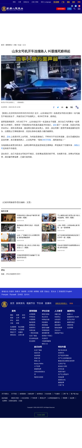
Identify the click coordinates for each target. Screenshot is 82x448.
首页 (2, 45)
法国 (41, 291)
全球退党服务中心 (54, 398)
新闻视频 (33, 311)
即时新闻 (13, 329)
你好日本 (37, 353)
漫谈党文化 (62, 380)
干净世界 (34, 398)
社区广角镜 (33, 336)
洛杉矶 (23, 291)
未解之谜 (58, 314)
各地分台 (26, 2)
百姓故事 (61, 377)
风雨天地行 (62, 371)
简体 (37, 2)
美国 (11, 318)
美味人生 (37, 361)
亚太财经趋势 (33, 338)
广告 (63, 2)
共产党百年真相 (63, 355)
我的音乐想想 (38, 377)
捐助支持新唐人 (61, 303)
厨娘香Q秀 (37, 369)
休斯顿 (36, 291)
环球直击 (32, 317)
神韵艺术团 (15, 398)
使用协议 (40, 394)
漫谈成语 (58, 325)
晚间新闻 (32, 322)
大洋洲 (30, 291)
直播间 (48, 303)
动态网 (72, 398)
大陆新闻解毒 (46, 341)
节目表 (40, 303)
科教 (17, 323)
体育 (23, 318)
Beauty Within (38, 363)
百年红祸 (61, 369)
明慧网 (65, 398)
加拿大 (17, 291)
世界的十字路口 (47, 336)
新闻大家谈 (45, 314)
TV (70, 9)
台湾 (17, 318)
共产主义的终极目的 (65, 358)
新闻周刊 (32, 327)
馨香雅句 (58, 322)
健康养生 (71, 311)
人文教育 (58, 311)
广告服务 (57, 394)
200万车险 (46, 140)
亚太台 (53, 291)
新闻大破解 (45, 327)
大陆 (14, 45)
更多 (20, 401)
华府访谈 (32, 330)
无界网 (4, 401)
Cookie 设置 (41, 415)
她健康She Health (73, 317)
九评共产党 (62, 363)
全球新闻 (32, 314)
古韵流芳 (58, 319)
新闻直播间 (61, 9)
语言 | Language (46, 2)
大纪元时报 (25, 398)
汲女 (55, 125)
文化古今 (58, 330)
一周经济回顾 (33, 333)
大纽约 (11, 291)
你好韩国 (37, 355)
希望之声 (43, 398)
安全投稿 (48, 394)
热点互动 (45, 317)
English (69, 291)
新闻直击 (32, 325)
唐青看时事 (45, 333)
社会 (19, 45)
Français (5, 294)
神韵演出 (13, 335)
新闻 (14, 311)
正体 (33, 2)
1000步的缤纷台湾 (39, 373)
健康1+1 (70, 314)
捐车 (73, 2)
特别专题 (62, 347)
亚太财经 (32, 341)
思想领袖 (45, 325)
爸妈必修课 (58, 327)
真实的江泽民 (62, 366)
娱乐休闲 (38, 347)
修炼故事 (61, 382)
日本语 (20, 294)
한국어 (26, 294)
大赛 (19, 2)
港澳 (17, 315)
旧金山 (46, 291)
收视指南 (23, 394)
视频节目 (30, 303)
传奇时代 (61, 353)
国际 (11, 315)
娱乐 (23, 315)
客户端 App (74, 394)
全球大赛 (21, 335)
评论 (11, 320)
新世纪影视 (13, 401)
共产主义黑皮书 (63, 374)
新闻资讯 (9, 45)
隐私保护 (31, 394)
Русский (13, 294)
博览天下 (13, 332)
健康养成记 (71, 322)
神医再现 (70, 325)
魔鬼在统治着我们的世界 (66, 361)
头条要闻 (13, 327)
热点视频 (21, 327)
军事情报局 (45, 330)
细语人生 (45, 344)
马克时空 (45, 338)
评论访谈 (46, 311)
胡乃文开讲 (71, 319)
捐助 (68, 2)
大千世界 (37, 366)
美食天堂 (37, 358)
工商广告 (61, 385)
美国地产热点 (59, 333)
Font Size (71, 107)
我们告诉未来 (62, 350)
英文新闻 (56, 2)
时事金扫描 (45, 319)
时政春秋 (45, 322)
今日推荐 (21, 329)
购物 (79, 2)
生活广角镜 (38, 350)
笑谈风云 (58, 317)
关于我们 (14, 394)
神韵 (14, 2)
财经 (17, 320)
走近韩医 (70, 327)
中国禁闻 (32, 319)
